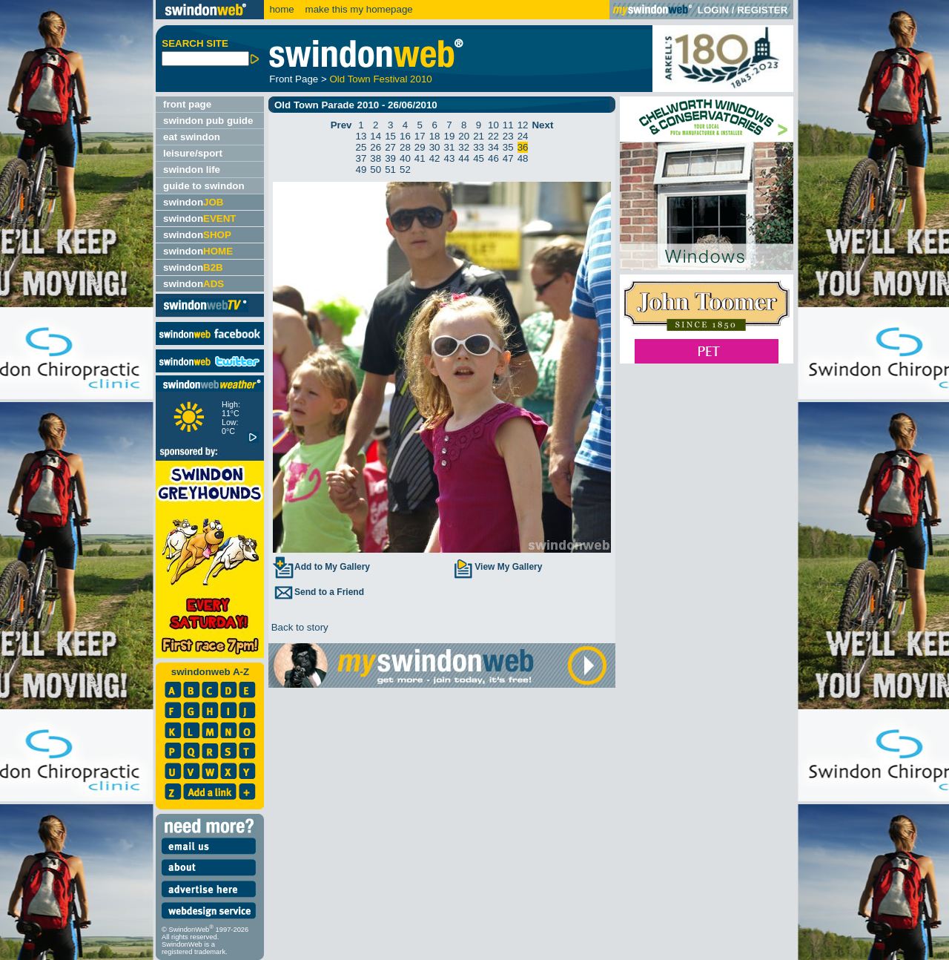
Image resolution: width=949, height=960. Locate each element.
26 (375, 147)
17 (420, 136)
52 (405, 169)
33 (478, 147)
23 (508, 136)
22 (493, 136)
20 (463, 136)
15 (390, 136)
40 (405, 158)
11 (508, 125)
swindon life (191, 169)
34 (493, 147)
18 (434, 136)
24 (523, 136)
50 (375, 169)
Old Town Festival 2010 (380, 79)
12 (523, 125)
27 (390, 147)
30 (434, 147)
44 (463, 158)
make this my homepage (357, 9)
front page (187, 104)
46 (493, 158)
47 (508, 158)
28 (405, 147)
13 (361, 136)
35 (508, 147)
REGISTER (762, 10)
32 (463, 147)
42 (434, 158)
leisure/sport (192, 153)
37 (361, 158)
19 (449, 136)
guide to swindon (204, 185)
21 (478, 136)
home (281, 9)
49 (361, 169)
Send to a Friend (318, 592)
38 (375, 158)
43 (449, 158)
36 (523, 147)
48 (523, 158)
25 (361, 147)
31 (449, 147)
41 (420, 158)
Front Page (293, 79)
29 (420, 147)
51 (390, 169)
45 (478, 158)
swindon (193, 202)
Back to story (298, 627)
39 (390, 158)
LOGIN (713, 10)
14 (375, 136)
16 (405, 136)
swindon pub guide (208, 120)
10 (493, 125)
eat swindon (191, 136)
